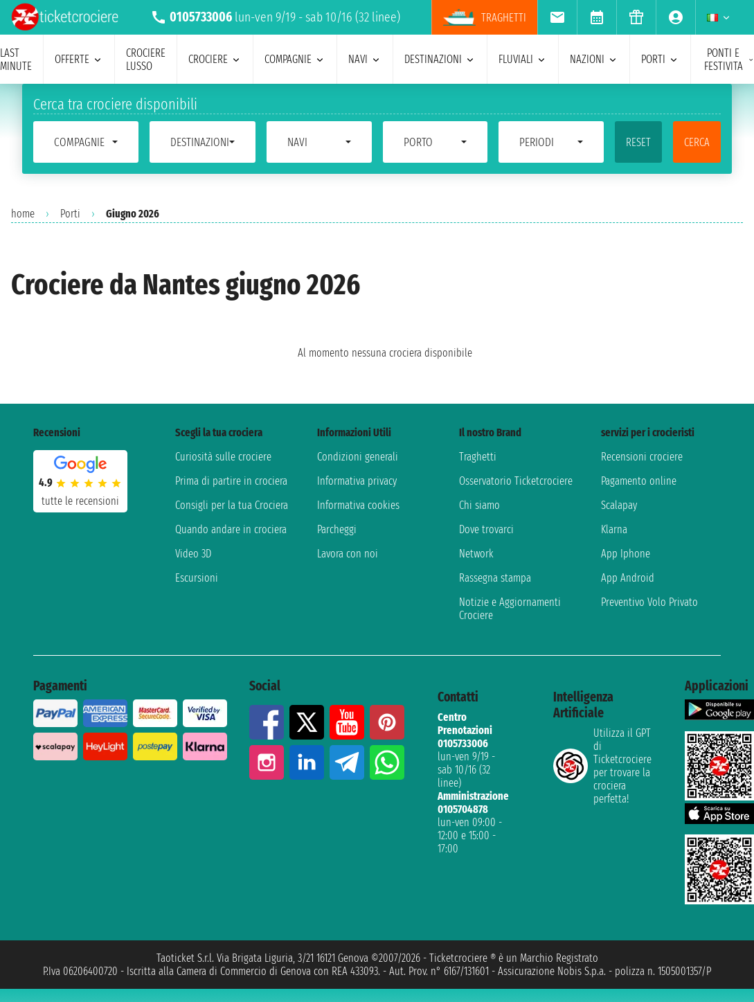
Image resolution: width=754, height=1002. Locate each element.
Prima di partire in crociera (231, 480)
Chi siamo (479, 505)
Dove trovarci (486, 529)
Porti (70, 213)
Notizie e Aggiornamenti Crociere (510, 609)
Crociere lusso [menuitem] (145, 59)
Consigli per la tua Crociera (231, 505)
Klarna (614, 529)
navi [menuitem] (365, 59)
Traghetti (477, 456)
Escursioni (196, 577)
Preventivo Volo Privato (649, 602)
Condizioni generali (357, 456)
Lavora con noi (347, 553)
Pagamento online (638, 480)
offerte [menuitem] (79, 59)
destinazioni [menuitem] (440, 59)
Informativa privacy (357, 480)
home (23, 213)
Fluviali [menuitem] (523, 59)
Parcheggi (337, 529)
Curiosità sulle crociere (223, 456)
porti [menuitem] (660, 59)
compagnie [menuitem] (294, 59)
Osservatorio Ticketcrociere (516, 480)
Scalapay (619, 505)
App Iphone (625, 553)
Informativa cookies (358, 505)
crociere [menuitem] (215, 59)
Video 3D (193, 553)
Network (476, 553)
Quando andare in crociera (231, 529)
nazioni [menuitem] (594, 59)
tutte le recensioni (80, 501)
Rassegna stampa (495, 577)
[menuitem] (557, 17)
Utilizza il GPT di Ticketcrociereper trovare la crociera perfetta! (602, 765)
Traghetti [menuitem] (484, 17)
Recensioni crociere (642, 456)
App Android (627, 577)
